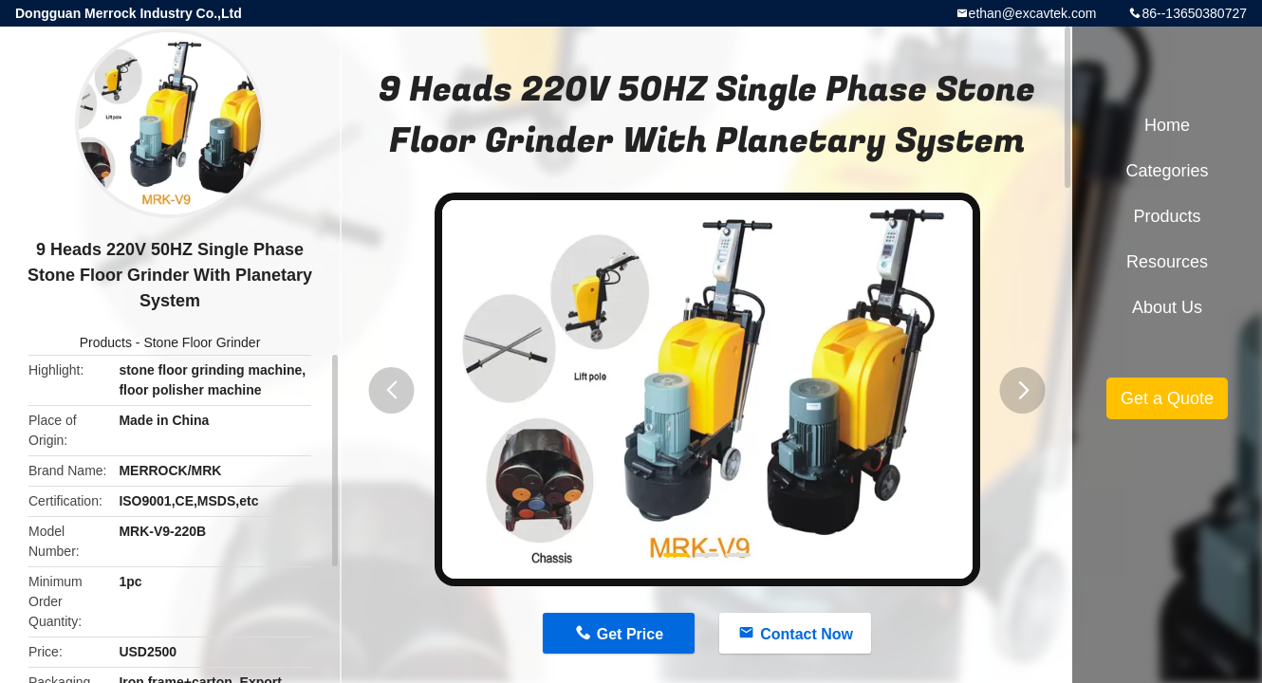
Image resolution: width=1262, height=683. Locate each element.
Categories (1166, 170)
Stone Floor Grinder (201, 342)
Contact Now (806, 634)
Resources (1167, 261)
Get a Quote (1167, 398)
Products (106, 342)
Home (1167, 125)
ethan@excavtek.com (1033, 13)
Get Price (630, 634)
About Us (1167, 307)
